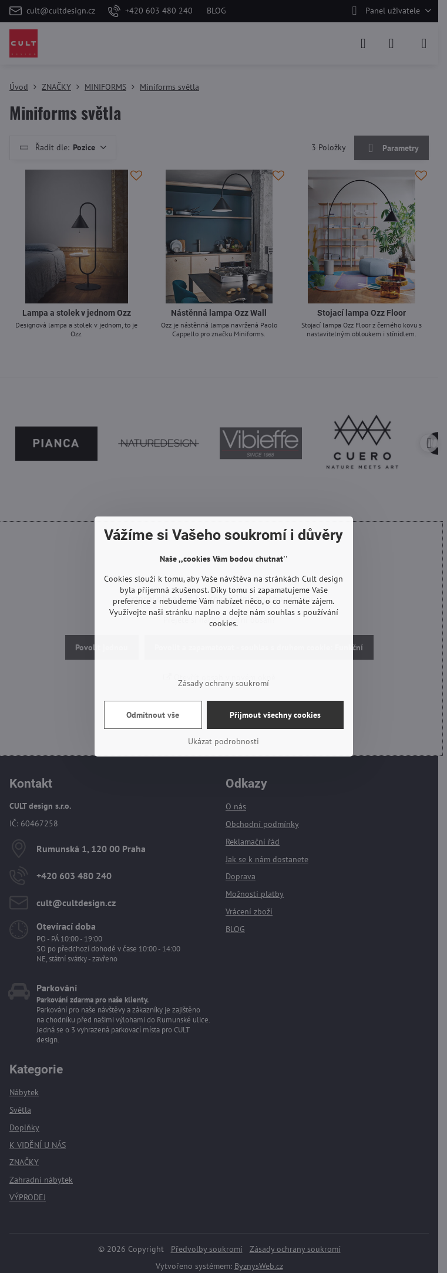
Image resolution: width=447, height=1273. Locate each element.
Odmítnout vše (152, 715)
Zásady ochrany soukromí (223, 683)
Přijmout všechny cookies (275, 715)
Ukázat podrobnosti (223, 741)
